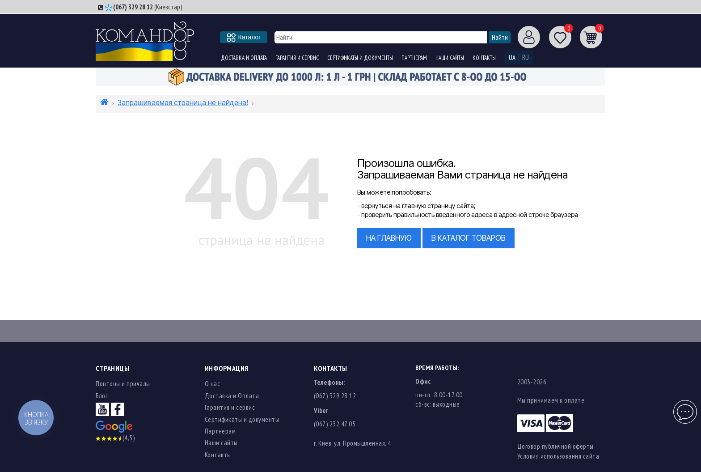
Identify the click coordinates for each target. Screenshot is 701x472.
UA (512, 57)
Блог (101, 395)
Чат (684, 407)
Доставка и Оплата (244, 58)
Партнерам (414, 58)
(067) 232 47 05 (335, 424)
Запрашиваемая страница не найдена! (183, 102)
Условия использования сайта (558, 456)
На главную (389, 238)
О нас (212, 383)
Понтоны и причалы (123, 383)
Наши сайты (449, 58)
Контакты (484, 58)
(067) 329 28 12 (133, 7)
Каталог (244, 37)
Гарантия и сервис (297, 58)
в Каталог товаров (468, 238)
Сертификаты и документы (360, 58)
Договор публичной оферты (555, 446)
